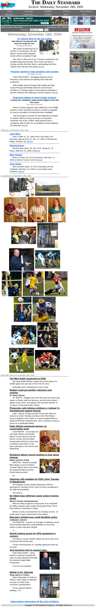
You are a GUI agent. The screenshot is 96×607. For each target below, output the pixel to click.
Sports (66, 14)
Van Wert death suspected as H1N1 (28, 378)
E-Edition (48, 11)
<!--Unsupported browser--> (82, 61)
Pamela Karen (17, 145)
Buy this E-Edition (49, 601)
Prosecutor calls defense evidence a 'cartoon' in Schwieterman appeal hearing (35, 409)
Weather (47, 14)
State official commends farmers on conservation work (28, 427)
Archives (67, 11)
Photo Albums (86, 11)
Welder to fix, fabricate (21, 572)
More (85, 14)
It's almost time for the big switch (34, 39)
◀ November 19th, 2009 (11, 27)
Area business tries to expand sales (28, 550)
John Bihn (15, 134)
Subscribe (29, 11)
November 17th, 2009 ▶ (57, 27)
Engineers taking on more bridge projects (34, 97)
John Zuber (16, 164)
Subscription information (23, 601)
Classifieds (28, 14)
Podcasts (9, 14)
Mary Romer (16, 155)
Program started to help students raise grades (35, 71)
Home (9, 11)
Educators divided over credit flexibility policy (33, 517)
